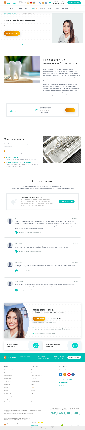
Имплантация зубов (9, 370)
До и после (33, 396)
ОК (52, 428)
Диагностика (7, 384)
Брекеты (6, 390)
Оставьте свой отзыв (66, 201)
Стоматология (7, 13)
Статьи (32, 402)
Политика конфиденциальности (37, 423)
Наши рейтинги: (38, 422)
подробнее (46, 428)
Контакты (65, 8)
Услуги (13, 8)
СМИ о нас (33, 378)
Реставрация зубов (8, 399)
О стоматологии (35, 372)
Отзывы (50, 8)
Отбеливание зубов (8, 396)
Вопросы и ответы (35, 399)
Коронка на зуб (7, 381)
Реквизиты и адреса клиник (38, 370)
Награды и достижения (36, 375)
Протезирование (8, 375)
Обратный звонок (74, 2)
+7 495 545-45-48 (59, 3)
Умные (57, 8)
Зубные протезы (8, 378)
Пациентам (34, 366)
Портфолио (42, 8)
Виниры (6, 387)
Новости (33, 384)
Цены (26, 8)
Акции (34, 8)
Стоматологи (15, 13)
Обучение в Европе (35, 381)
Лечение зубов (7, 393)
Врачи (20, 8)
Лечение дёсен (7, 402)
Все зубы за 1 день (8, 372)
